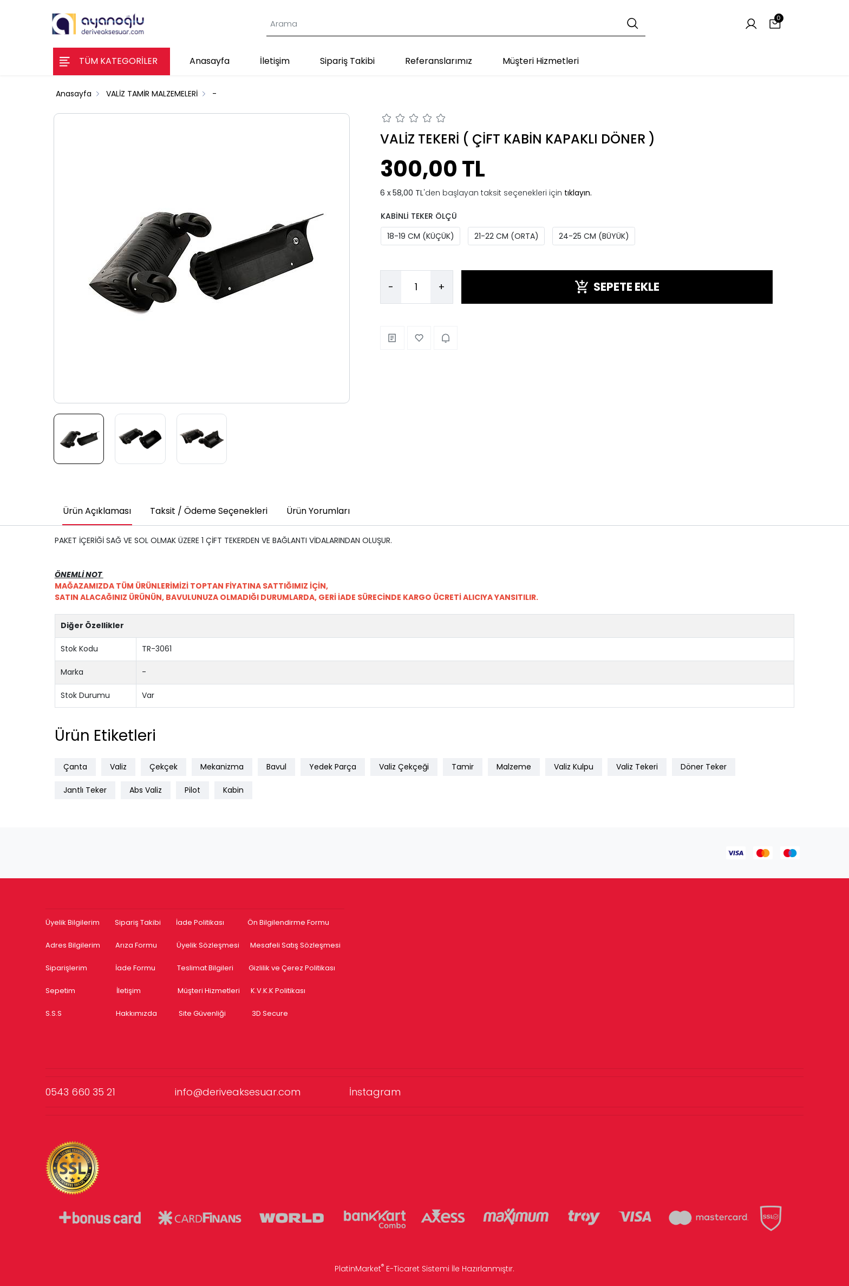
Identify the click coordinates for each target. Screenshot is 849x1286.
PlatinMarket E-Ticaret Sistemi (392, 1268)
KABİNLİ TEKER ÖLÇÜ (419, 216)
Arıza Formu (136, 945)
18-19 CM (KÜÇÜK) (420, 236)
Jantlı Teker (85, 790)
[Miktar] (416, 287)
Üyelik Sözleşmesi (208, 945)
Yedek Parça (332, 766)
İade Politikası (200, 922)
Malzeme (514, 766)
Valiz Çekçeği (404, 766)
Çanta (75, 766)
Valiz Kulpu (573, 766)
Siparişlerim (66, 968)
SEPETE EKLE (616, 287)
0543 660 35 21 (110, 1092)
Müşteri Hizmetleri (209, 990)
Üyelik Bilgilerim (72, 922)
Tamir (463, 766)
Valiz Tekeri (637, 766)
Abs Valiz (145, 790)
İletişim (128, 990)
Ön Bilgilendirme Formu (288, 922)
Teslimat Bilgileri (205, 968)
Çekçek (163, 766)
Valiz (118, 766)
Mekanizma (222, 766)
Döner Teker (704, 766)
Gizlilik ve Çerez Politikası (292, 968)
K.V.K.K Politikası (278, 990)
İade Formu (135, 968)
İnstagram (375, 1092)
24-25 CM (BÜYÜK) (594, 236)
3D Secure (271, 1013)
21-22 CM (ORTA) (506, 236)
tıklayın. (578, 192)
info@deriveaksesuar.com (262, 1092)
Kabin (233, 790)
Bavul (276, 766)
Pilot (192, 790)
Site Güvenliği (202, 1013)
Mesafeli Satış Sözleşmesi (296, 945)
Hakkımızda (136, 1013)
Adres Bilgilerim (72, 945)
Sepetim (60, 990)
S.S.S (53, 1013)
